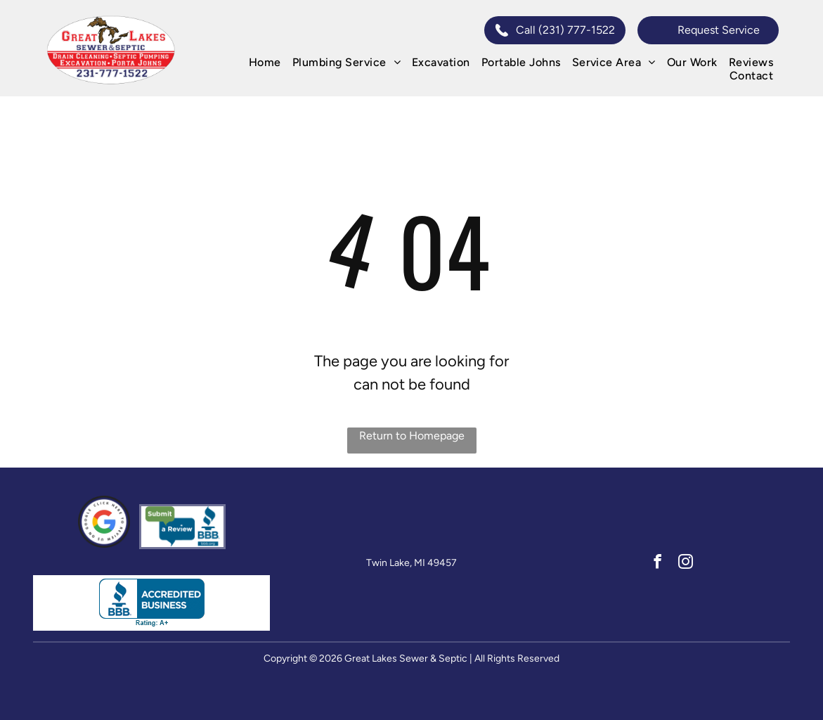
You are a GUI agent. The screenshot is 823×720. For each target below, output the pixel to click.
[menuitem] (265, 62)
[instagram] (685, 563)
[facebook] (657, 563)
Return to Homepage (412, 435)
